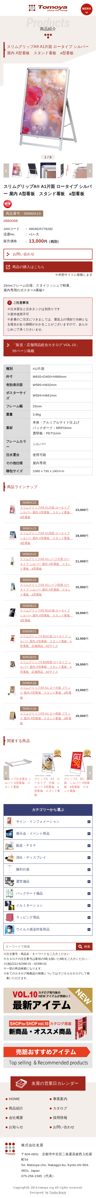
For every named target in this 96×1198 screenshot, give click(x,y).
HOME (14, 1099)
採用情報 (60, 1118)
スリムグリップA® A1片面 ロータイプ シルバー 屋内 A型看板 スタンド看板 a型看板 (46, 512)
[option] (48, 108)
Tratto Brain (57, 1192)
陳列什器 (17, 869)
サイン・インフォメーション (32, 821)
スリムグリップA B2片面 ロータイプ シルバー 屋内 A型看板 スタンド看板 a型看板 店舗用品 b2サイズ (45, 641)
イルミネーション (24, 905)
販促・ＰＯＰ (20, 845)
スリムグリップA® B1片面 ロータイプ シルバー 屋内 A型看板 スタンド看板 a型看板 (46, 615)
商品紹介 (16, 1108)
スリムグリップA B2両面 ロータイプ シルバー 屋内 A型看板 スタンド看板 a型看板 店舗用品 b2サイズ (45, 667)
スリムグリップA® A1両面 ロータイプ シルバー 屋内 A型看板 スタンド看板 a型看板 (46, 538)
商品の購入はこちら (28, 267)
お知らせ (16, 1127)
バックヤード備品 (24, 893)
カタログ (60, 1108)
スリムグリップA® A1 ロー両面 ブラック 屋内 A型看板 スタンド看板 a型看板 (45, 718)
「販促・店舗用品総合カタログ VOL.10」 (45, 348)
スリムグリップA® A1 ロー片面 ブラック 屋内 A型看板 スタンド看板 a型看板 (45, 692)
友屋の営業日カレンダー (55, 1083)
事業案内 (60, 1099)
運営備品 (17, 881)
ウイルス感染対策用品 (27, 929)
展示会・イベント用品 (27, 833)
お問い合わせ (23, 254)
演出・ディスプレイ (25, 857)
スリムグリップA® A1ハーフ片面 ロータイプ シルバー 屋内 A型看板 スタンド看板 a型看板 (45, 563)
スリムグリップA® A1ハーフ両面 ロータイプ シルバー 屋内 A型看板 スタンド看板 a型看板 (45, 589)
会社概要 (16, 1118)
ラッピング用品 (22, 917)
